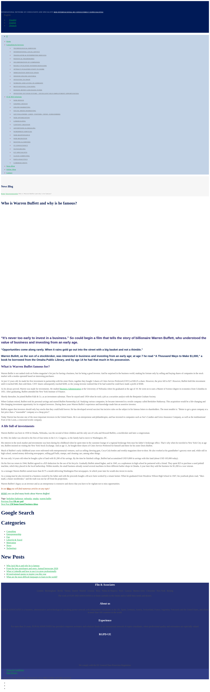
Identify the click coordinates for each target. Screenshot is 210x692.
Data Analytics (21, 159)
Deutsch (11, 25)
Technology (11, 548)
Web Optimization (22, 117)
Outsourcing (20, 149)
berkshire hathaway (15, 498)
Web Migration (20, 138)
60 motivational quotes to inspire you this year (26, 574)
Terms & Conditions (15, 670)
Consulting (11, 531)
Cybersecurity (20, 163)
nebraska (28, 498)
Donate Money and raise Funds (28, 90)
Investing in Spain (22, 79)
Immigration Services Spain (26, 72)
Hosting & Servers (22, 142)
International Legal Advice (27, 52)
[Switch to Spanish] (7, 683)
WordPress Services (23, 131)
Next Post (19, 504)
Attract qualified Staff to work (29, 69)
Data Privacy (12, 673)
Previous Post (12, 501)
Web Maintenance (22, 135)
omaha (36, 498)
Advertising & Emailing (24, 128)
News (8, 545)
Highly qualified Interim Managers (30, 65)
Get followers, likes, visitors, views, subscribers (37, 114)
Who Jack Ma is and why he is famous (23, 566)
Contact (9, 173)
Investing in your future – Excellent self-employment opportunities (46, 93)
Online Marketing (22, 107)
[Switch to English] (7, 686)
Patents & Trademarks (24, 58)
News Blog (10, 166)
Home (8, 41)
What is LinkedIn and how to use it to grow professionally (31, 571)
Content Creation (22, 124)
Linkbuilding (20, 121)
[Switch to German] (7, 688)
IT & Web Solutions (14, 97)
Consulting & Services (15, 45)
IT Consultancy (21, 145)
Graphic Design (21, 104)
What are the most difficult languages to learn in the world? (31, 577)
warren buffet (45, 498)
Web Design (19, 100)
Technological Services (25, 48)
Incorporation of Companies (27, 62)
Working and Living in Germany (28, 83)
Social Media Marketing (25, 110)
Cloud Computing (22, 156)
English (11, 23)
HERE (4, 493)
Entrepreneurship (12, 193)
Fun (8, 537)
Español (11, 20)
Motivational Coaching (24, 86)
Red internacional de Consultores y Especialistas (78, 12)
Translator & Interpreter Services (30, 55)
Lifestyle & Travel (14, 540)
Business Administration (70, 389)
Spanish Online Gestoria (25, 76)
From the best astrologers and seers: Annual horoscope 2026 (32, 568)
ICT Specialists (20, 152)
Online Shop (11, 169)
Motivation (11, 543)
